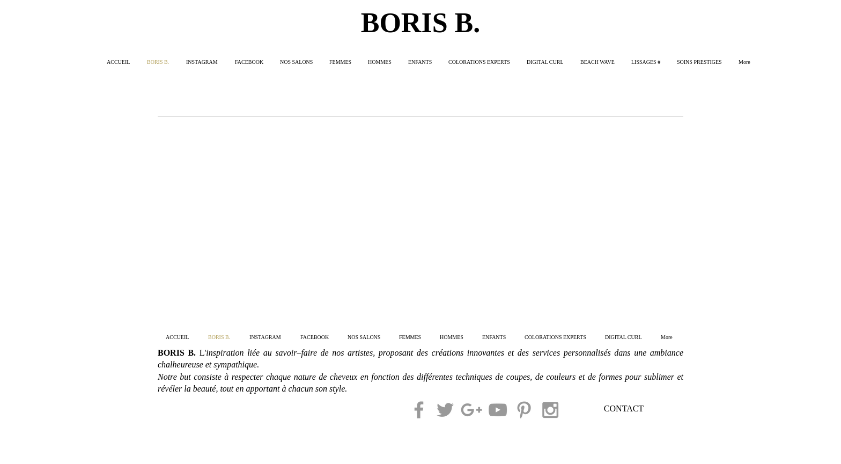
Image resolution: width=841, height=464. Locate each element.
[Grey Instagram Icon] (550, 410)
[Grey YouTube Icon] (497, 410)
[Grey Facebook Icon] (419, 410)
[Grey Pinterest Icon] (524, 410)
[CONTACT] (624, 409)
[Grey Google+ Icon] (471, 410)
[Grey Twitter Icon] (445, 410)
